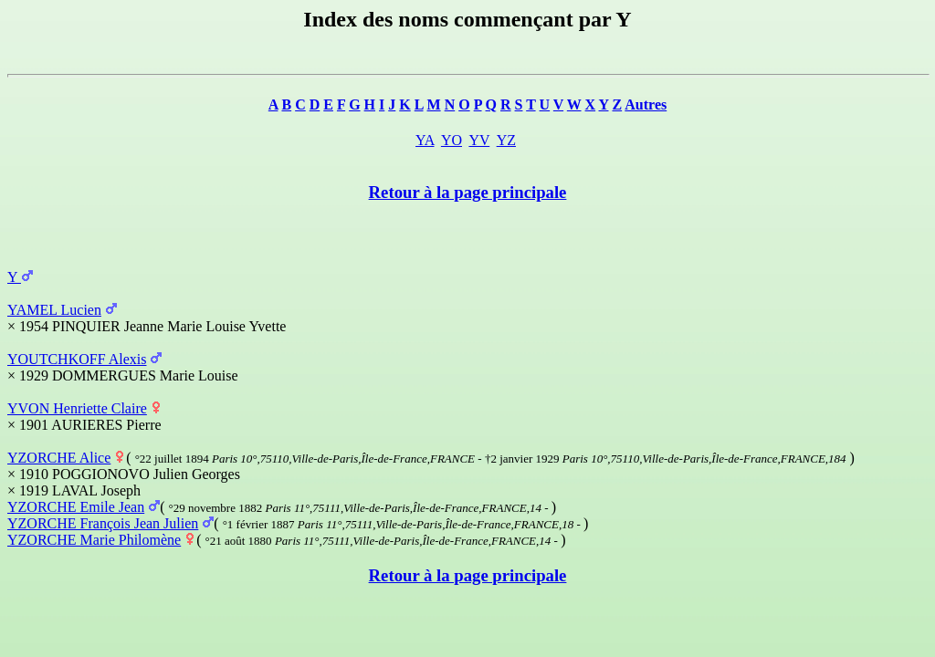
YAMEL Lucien (54, 310)
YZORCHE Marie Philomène (94, 540)
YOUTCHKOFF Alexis (76, 359)
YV (478, 140)
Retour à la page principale (468, 192)
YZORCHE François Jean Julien (102, 523)
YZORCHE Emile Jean (75, 507)
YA (424, 140)
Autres (646, 104)
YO (451, 140)
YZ (506, 140)
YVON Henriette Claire (77, 408)
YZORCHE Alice (58, 457)
